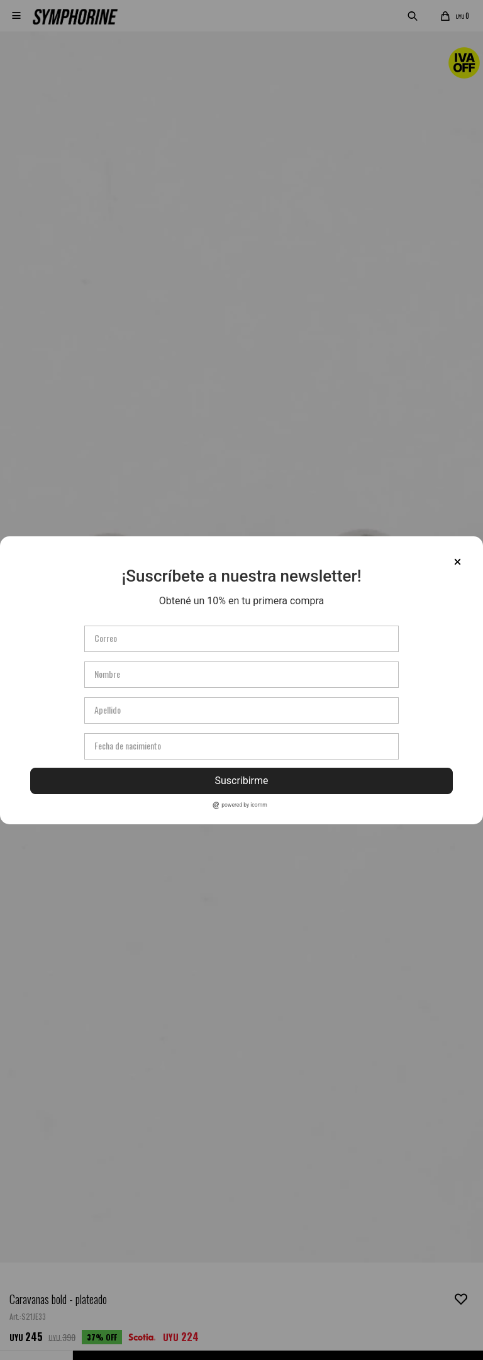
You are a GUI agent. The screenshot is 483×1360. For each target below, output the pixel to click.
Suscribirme (241, 781)
